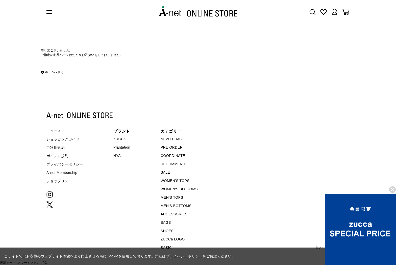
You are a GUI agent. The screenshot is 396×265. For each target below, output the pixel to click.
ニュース (53, 131)
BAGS (166, 222)
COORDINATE (173, 156)
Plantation (121, 147)
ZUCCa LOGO (173, 239)
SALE (165, 172)
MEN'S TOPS (172, 197)
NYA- (117, 156)
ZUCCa (119, 139)
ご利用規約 (55, 148)
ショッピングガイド (62, 139)
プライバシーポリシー (64, 164)
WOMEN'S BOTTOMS (179, 189)
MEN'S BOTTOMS (176, 206)
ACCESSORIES (174, 214)
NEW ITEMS (171, 139)
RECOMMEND (173, 164)
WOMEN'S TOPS (175, 181)
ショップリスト (59, 181)
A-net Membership (61, 173)
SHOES (167, 231)
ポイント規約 (57, 156)
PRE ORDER (172, 147)
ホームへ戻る (54, 72)
